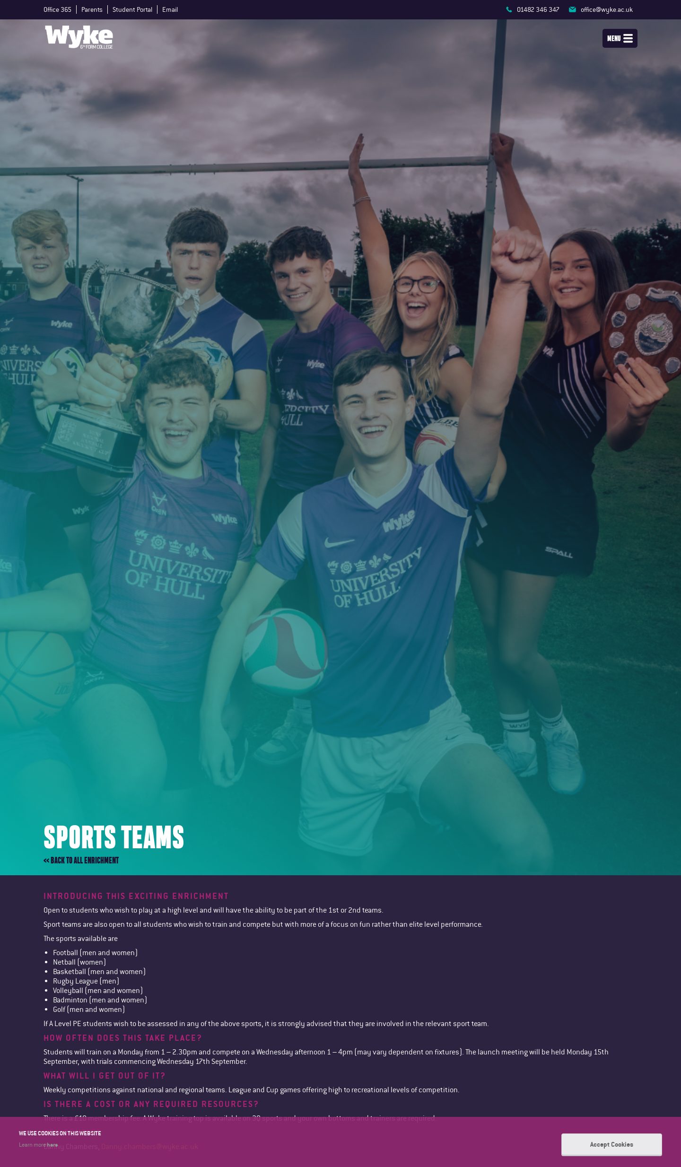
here (52, 1144)
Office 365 (57, 9)
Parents (92, 9)
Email (170, 9)
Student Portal (132, 9)
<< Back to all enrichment (81, 860)
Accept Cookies (611, 1144)
